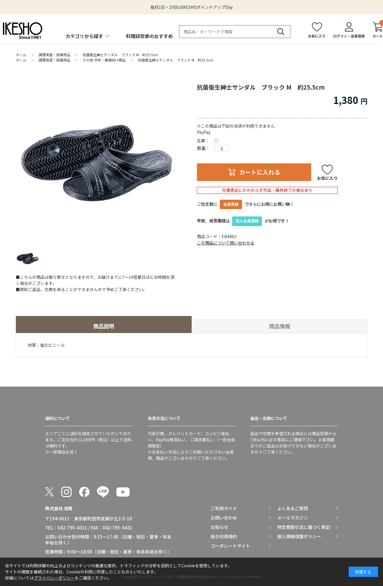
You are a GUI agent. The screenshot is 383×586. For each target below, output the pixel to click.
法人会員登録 (247, 221)
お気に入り (317, 35)
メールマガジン (292, 518)
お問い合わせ (224, 518)
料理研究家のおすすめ (149, 36)
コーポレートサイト (230, 546)
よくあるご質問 (292, 508)
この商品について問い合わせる (225, 243)
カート (377, 30)
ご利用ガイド (224, 508)
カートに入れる (259, 172)
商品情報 (279, 326)
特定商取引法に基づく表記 (303, 527)
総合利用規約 (224, 536)
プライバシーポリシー (54, 578)
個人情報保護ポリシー (299, 536)
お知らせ (219, 527)
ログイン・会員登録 (349, 35)
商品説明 (103, 326)
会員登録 (231, 204)
